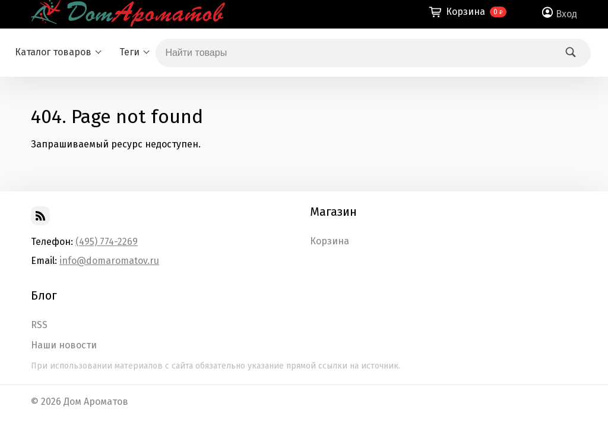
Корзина (329, 241)
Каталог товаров (53, 52)
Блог (44, 295)
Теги (129, 52)
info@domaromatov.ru (109, 260)
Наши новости (64, 345)
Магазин (333, 211)
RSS (39, 325)
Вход (566, 14)
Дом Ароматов (96, 401)
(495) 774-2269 (106, 241)
